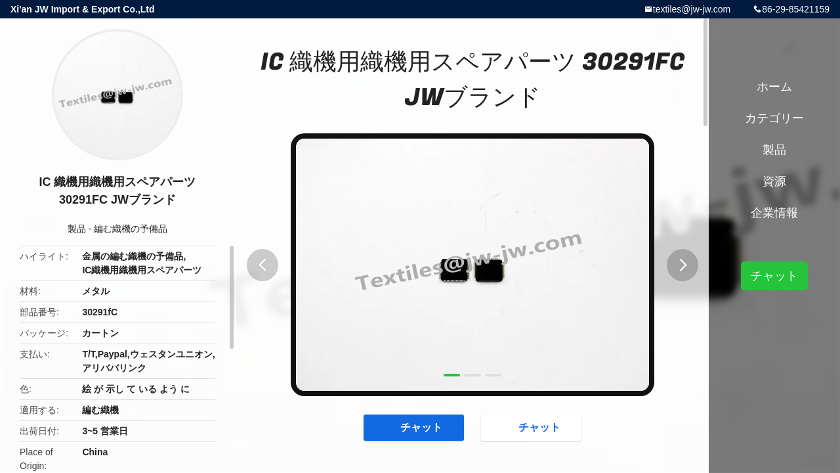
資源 (774, 181)
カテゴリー (774, 118)
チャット (414, 427)
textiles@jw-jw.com (691, 9)
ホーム (774, 86)
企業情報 (774, 212)
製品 (77, 228)
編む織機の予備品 (130, 228)
